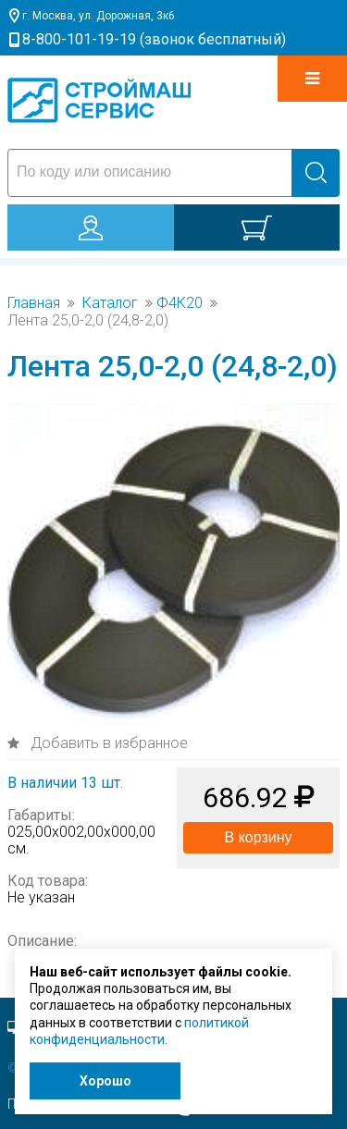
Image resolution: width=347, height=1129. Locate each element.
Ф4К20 (179, 303)
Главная (33, 303)
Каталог (110, 303)
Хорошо (105, 1081)
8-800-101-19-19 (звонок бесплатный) (154, 39)
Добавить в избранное (107, 743)
